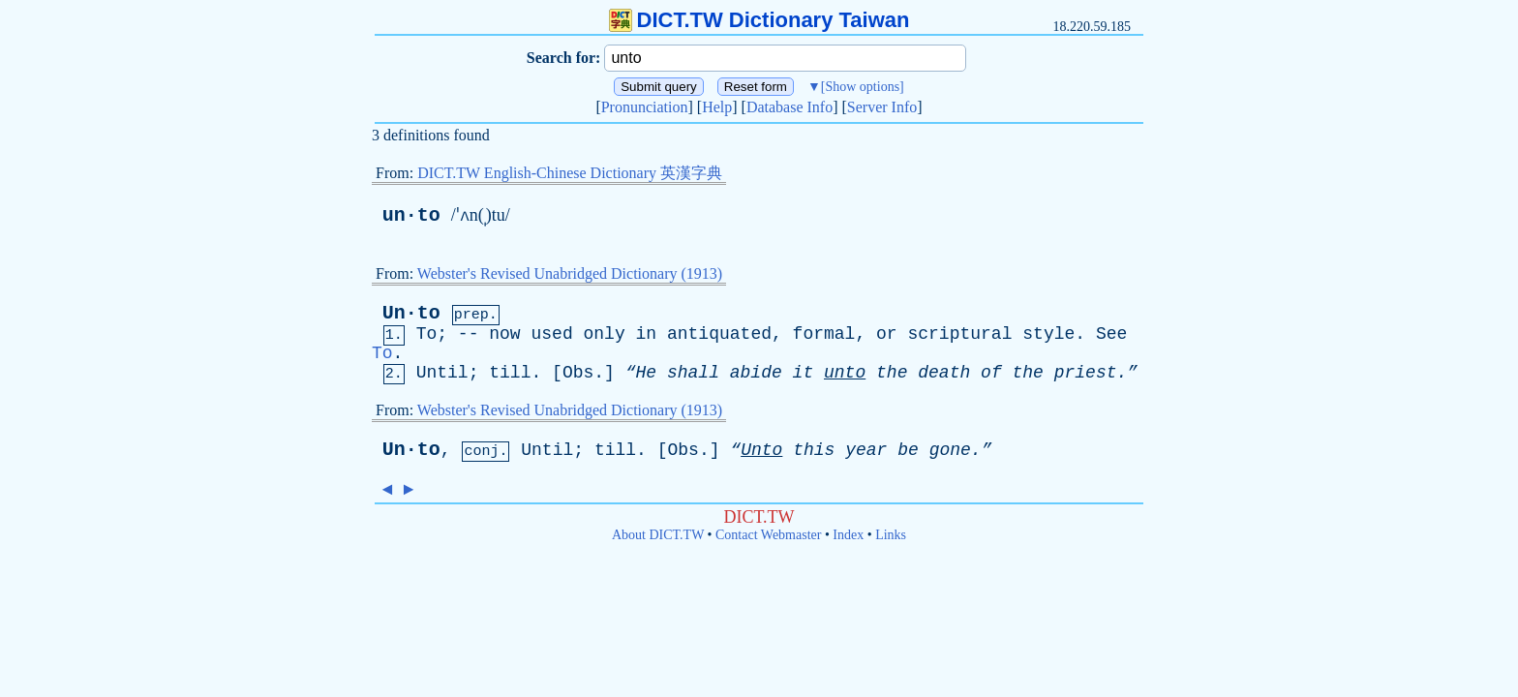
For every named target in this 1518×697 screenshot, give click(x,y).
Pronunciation (644, 107)
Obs (577, 372)
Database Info (789, 107)
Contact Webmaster (768, 535)
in (646, 334)
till (510, 372)
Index (848, 535)
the (891, 372)
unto (844, 372)
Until (442, 372)
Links (890, 535)
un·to (411, 215)
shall (693, 372)
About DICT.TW (658, 535)
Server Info (882, 107)
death (944, 372)
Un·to (411, 313)
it (803, 372)
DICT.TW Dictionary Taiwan (759, 20)
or (886, 334)
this (814, 450)
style (1048, 334)
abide (756, 372)
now (504, 334)
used (551, 334)
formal (824, 334)
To (427, 334)
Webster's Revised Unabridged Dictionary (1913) (569, 273)
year (866, 450)
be (908, 450)
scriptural (959, 334)
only (604, 334)
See (1111, 334)
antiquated (719, 334)
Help (717, 107)
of (991, 372)
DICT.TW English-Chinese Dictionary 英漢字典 (569, 173)
